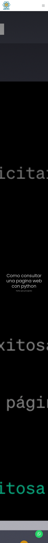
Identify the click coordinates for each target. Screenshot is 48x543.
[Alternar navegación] (43, 6)
